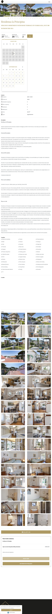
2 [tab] (10, 18)
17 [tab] (43, 18)
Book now (26, 558)
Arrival (3, 34)
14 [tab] (37, 18)
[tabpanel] (13, 10)
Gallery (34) (26, 532)
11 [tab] (30, 18)
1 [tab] (8, 18)
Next (50, 10)
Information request (26, 563)
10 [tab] (28, 18)
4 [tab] (15, 18)
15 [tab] (39, 18)
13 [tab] (35, 18)
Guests (24, 34)
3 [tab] (12, 18)
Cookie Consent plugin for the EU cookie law (11, 612)
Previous (1, 10)
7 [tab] (21, 18)
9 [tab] (26, 18)
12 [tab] (32, 18)
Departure (14, 34)
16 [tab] (41, 18)
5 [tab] (17, 18)
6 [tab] (19, 18)
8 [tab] (24, 18)
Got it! (11, 610)
